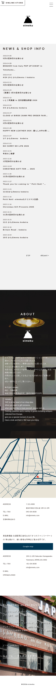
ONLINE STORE (12, 2)
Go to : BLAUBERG (20, 655)
